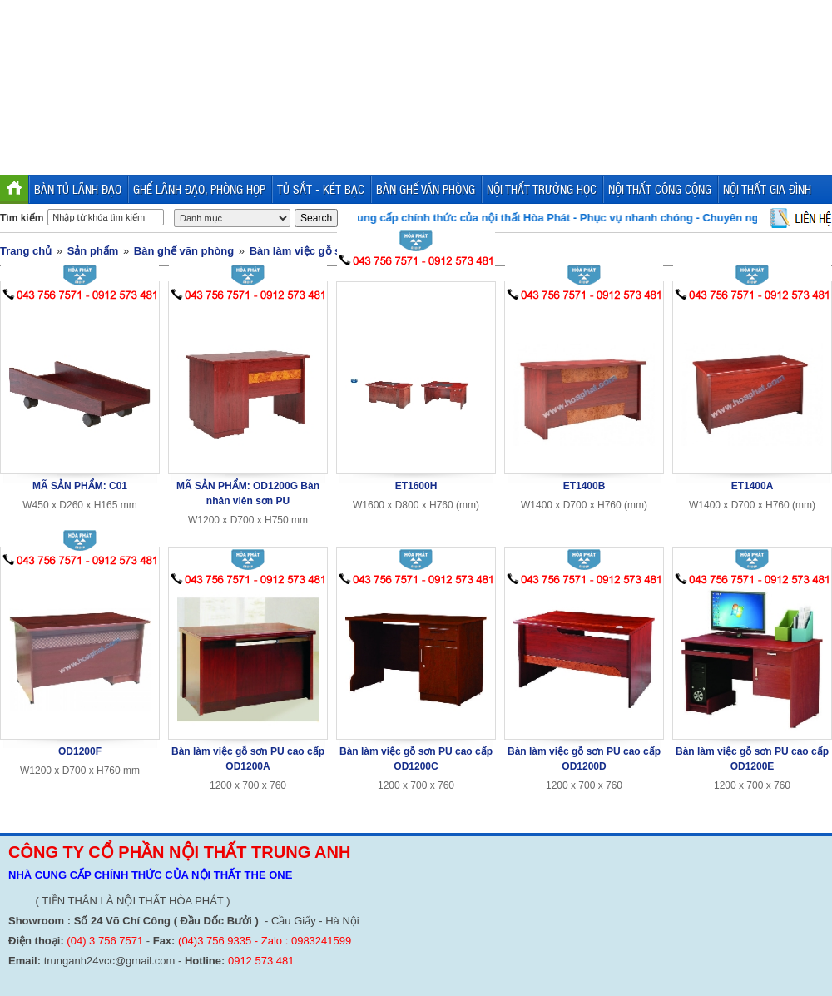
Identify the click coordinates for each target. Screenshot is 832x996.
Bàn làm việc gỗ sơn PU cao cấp (332, 251)
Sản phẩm (93, 251)
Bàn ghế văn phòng (184, 251)
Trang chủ (26, 251)
